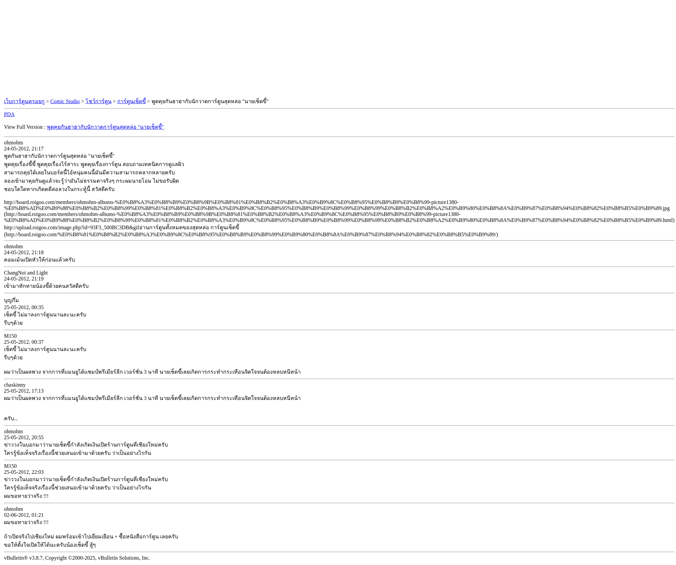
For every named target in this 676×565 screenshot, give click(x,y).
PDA (9, 114)
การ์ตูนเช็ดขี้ (131, 101)
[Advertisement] (338, 49)
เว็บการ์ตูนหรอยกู (24, 101)
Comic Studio (65, 101)
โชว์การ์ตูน (99, 101)
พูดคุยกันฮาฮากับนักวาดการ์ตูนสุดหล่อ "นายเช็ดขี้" (105, 127)
